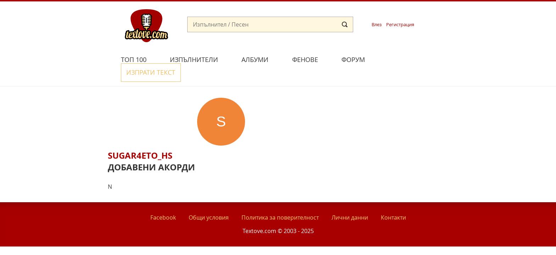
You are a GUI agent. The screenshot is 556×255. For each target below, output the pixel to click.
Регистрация (400, 25)
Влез (377, 25)
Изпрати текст (410, 59)
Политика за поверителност (280, 201)
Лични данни (350, 201)
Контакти (393, 201)
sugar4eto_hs (140, 139)
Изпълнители (194, 59)
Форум (353, 59)
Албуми (254, 59)
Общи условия (209, 201)
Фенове (305, 59)
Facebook (163, 201)
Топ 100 (133, 59)
